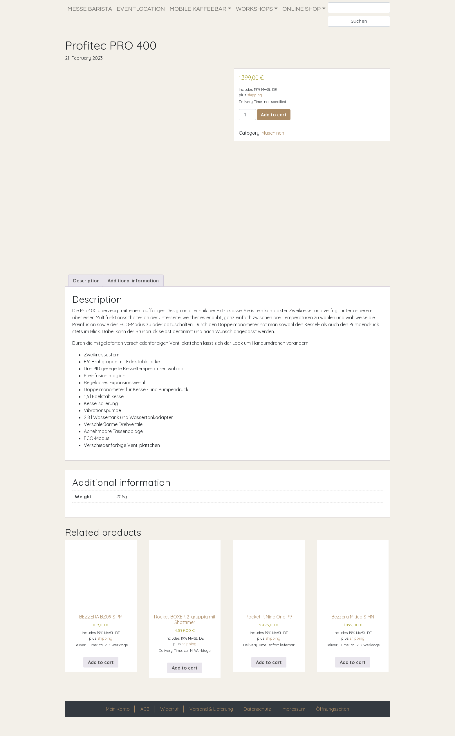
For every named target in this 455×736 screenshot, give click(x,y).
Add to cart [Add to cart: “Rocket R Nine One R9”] (269, 672)
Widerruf (169, 718)
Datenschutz (257, 718)
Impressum (293, 718)
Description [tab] (86, 290)
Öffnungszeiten (332, 718)
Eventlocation (141, 9)
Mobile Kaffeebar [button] (197, 9)
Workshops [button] (254, 9)
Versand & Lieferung (211, 718)
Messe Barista (89, 9)
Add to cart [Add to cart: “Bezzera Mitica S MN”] (353, 672)
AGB (144, 718)
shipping (254, 95)
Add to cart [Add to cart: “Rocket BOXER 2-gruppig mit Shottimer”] (185, 677)
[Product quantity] (247, 114)
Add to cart (274, 115)
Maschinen (272, 133)
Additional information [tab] (133, 290)
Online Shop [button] (301, 9)
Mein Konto (118, 718)
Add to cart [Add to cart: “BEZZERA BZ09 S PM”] (101, 672)
